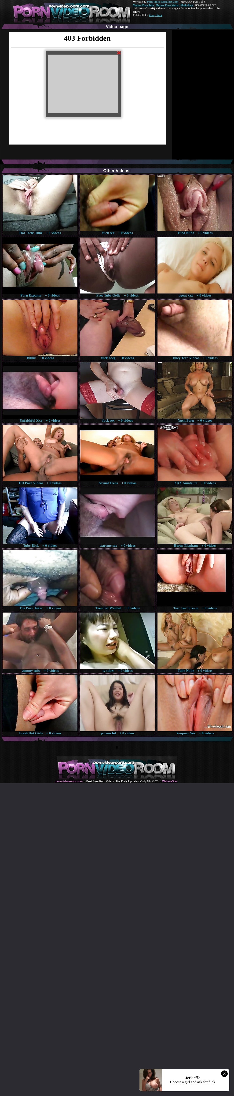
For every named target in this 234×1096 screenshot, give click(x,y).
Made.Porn (187, 5)
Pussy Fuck (155, 15)
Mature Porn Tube (143, 5)
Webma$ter (169, 781)
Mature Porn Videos (167, 5)
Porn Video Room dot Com (162, 1)
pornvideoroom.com (69, 781)
